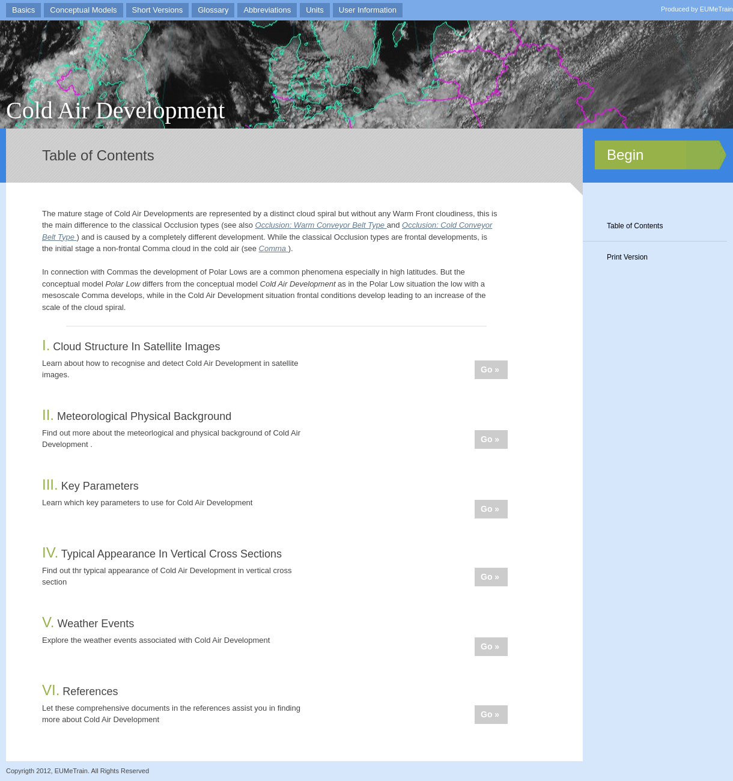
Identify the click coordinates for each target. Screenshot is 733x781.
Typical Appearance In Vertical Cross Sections (162, 554)
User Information (368, 9)
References (80, 691)
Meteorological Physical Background (136, 416)
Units (315, 9)
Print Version (627, 257)
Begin (625, 155)
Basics (23, 9)
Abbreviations (267, 9)
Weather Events (88, 624)
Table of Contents (635, 226)
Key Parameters (90, 486)
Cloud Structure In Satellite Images (131, 347)
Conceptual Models (83, 9)
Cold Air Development (115, 110)
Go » (490, 369)
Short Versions (157, 9)
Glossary (213, 9)
